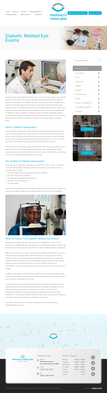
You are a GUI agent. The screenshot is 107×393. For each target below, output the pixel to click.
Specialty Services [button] (36, 12)
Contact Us (38, 14)
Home (8, 12)
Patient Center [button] (26, 14)
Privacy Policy (50, 388)
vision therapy (80, 73)
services (77, 77)
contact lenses (80, 82)
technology (78, 113)
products (78, 99)
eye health (78, 91)
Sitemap (57, 388)
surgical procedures (81, 95)
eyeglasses (78, 86)
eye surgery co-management (84, 104)
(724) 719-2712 (46, 369)
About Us (15, 12)
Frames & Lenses (11, 14)
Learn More (87, 130)
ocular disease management (84, 108)
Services (24, 12)
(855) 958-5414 (47, 375)
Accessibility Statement (39, 388)
